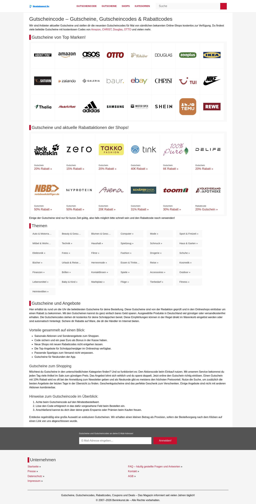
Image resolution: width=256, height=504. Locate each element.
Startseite (33, 466)
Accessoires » (157, 272)
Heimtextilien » (40, 291)
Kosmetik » (185, 262)
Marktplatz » (98, 281)
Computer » (127, 233)
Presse (32, 471)
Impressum (34, 481)
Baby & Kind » (69, 281)
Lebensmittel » (40, 281)
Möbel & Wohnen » (42, 243)
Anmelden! (165, 440)
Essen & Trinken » (131, 262)
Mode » (154, 233)
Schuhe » (184, 253)
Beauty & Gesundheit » (73, 233)
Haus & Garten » (188, 243)
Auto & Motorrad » (42, 233)
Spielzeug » (127, 243)
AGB (131, 476)
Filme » (95, 253)
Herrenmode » (99, 262)
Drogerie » (155, 253)
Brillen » (66, 272)
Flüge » (125, 281)
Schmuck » (156, 243)
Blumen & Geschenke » (102, 233)
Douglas (118, 29)
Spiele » (125, 272)
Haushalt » (97, 243)
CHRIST (107, 29)
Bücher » (37, 262)
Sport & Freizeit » (188, 233)
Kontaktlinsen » (99, 272)
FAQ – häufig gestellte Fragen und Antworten (154, 466)
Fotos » (66, 253)
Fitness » (184, 281)
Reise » (154, 262)
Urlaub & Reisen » (72, 262)
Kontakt (132, 471)
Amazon (96, 29)
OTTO (127, 29)
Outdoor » (184, 272)
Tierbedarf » (156, 281)
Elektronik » (38, 253)
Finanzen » (38, 272)
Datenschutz (35, 476)
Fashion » (126, 253)
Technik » (67, 243)
